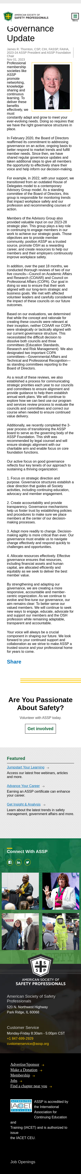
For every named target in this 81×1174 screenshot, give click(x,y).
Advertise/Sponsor (24, 1064)
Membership (20, 1075)
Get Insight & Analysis (24, 804)
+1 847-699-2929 (20, 1038)
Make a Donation (23, 1070)
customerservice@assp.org (28, 1044)
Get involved (40, 728)
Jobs (13, 1081)
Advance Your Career (23, 786)
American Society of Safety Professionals (26, 18)
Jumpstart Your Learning (25, 767)
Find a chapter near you (28, 1086)
